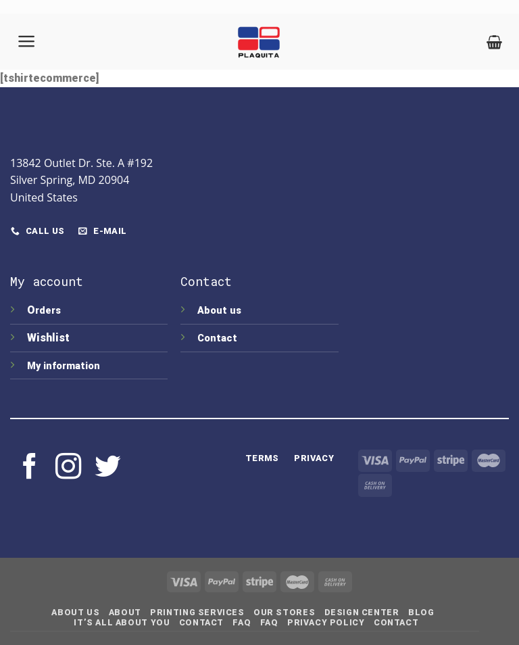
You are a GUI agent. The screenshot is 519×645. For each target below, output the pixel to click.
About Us (75, 612)
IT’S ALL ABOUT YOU (122, 622)
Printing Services (197, 612)
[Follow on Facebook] (30, 468)
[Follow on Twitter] (107, 468)
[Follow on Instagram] (68, 468)
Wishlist (49, 337)
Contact (217, 338)
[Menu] (27, 41)
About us (219, 310)
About (125, 612)
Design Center (361, 612)
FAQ (241, 622)
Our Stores (284, 612)
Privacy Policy (326, 622)
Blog (421, 612)
